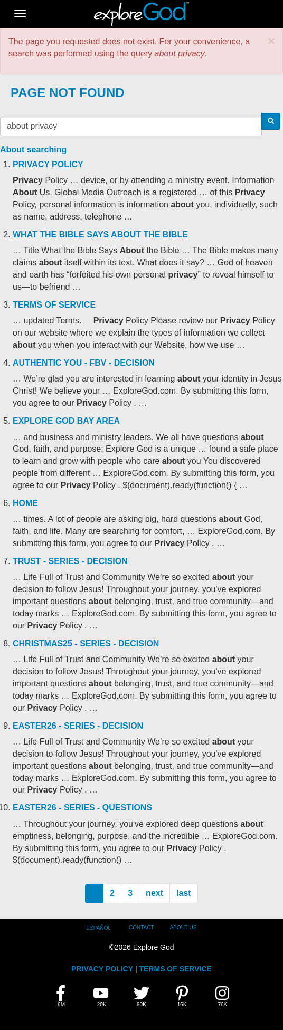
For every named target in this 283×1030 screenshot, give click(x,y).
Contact (141, 927)
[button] (271, 41)
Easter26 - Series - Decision (78, 725)
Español (99, 928)
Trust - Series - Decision (70, 561)
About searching (33, 149)
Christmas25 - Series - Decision (86, 643)
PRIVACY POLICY (102, 969)
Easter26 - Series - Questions (82, 807)
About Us (183, 927)
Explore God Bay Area (66, 420)
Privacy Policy (48, 164)
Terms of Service (54, 304)
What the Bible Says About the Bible (100, 234)
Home (25, 503)
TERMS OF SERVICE (175, 969)
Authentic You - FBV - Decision (84, 362)
